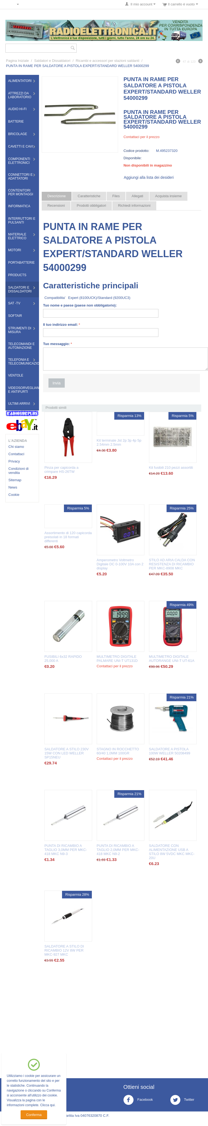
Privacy (14, 461)
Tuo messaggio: (56, 344)
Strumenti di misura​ (19, 330)
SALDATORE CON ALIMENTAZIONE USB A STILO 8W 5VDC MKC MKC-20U (171, 852)
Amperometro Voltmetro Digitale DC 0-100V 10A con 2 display (120, 564)
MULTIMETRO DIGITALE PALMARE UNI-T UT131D (117, 659)
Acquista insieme (168, 196)
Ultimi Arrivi (19, 404)
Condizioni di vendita (18, 471)
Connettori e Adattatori (20, 176)
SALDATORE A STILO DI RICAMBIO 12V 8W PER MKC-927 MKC (64, 950)
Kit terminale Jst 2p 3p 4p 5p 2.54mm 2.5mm (119, 442)
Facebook (138, 1100)
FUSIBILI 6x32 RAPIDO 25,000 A (63, 659)
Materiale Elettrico (17, 236)
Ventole (15, 375)
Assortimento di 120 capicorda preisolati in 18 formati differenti (68, 537)
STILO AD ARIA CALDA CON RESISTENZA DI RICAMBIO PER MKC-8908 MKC (172, 564)
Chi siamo (16, 447)
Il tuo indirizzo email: (60, 325)
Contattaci (16, 454)
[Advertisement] (121, 1029)
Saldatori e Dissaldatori (52, 61)
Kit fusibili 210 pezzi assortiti (171, 467)
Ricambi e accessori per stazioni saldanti (107, 61)
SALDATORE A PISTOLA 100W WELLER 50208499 (169, 751)
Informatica (19, 206)
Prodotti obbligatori (91, 205)
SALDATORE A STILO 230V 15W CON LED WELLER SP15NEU (66, 753)
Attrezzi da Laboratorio (19, 95)
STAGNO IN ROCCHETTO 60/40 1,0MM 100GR (118, 751)
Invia (57, 383)
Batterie (16, 121)
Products (17, 275)
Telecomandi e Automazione (21, 346)
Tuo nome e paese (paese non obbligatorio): (80, 305)
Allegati (137, 196)
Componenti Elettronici (19, 161)
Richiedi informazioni (134, 205)
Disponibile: (132, 158)
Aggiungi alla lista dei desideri (149, 177)
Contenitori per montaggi (20, 192)
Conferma (33, 1115)
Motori (14, 250)
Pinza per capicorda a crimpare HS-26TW (61, 469)
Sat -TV (14, 303)
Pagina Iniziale (17, 61)
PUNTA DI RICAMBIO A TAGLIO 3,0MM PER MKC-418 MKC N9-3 (65, 850)
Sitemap (14, 480)
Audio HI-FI (17, 109)
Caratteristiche (89, 196)
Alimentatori (20, 81)
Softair (15, 316)
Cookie (13, 495)
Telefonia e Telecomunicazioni (23, 361)
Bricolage (17, 134)
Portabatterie (21, 262)
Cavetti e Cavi (20, 146)
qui (52, 1105)
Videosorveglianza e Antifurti (23, 390)
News (12, 487)
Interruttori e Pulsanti (21, 220)
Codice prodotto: (136, 151)
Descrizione (56, 196)
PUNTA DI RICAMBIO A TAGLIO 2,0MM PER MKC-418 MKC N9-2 (118, 850)
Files (116, 196)
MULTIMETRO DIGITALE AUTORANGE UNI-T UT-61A (171, 659)
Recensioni (56, 205)
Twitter (182, 1100)
